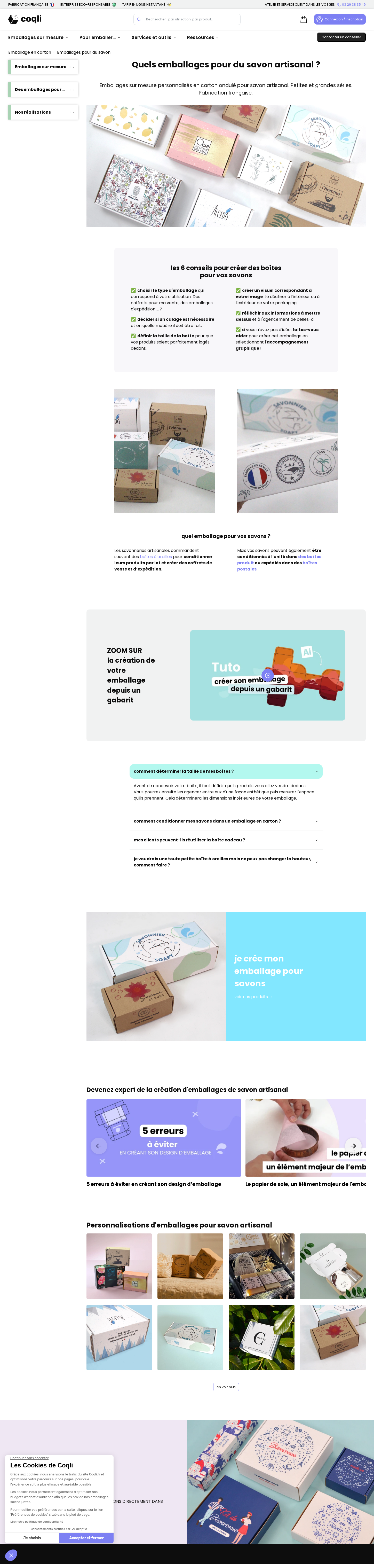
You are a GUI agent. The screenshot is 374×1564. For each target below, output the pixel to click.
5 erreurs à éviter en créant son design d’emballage (153, 1184)
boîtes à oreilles (156, 557)
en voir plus (226, 1387)
